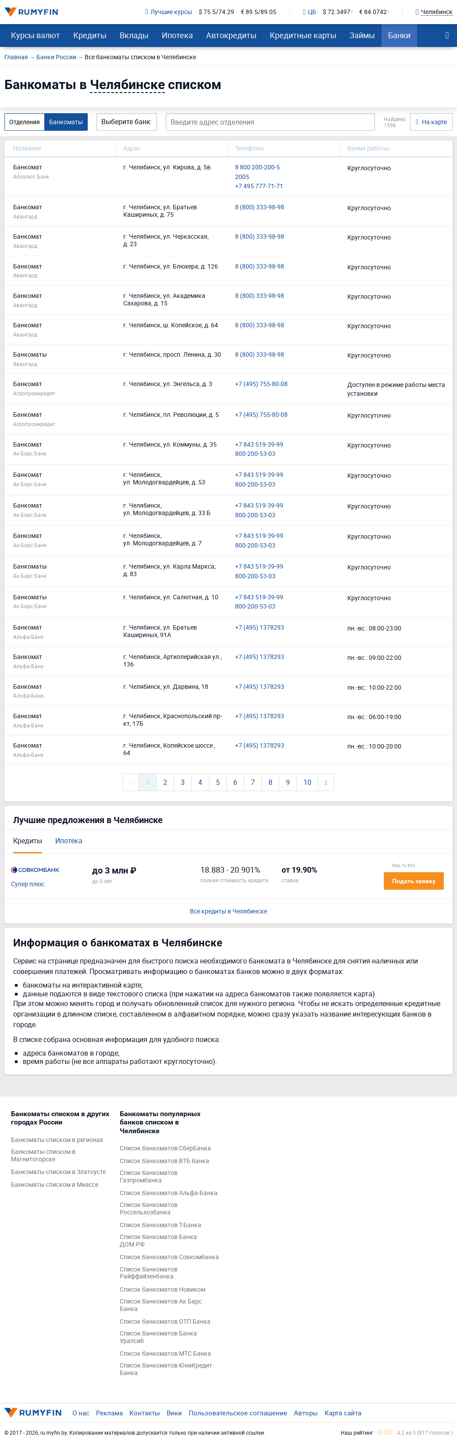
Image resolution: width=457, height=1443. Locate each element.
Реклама (109, 1413)
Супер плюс (27, 884)
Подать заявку (414, 880)
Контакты (144, 1413)
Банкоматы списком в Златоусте (58, 1172)
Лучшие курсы (169, 12)
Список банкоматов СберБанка (165, 1148)
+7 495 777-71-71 (259, 186)
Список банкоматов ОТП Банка (165, 1321)
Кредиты (90, 35)
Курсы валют (35, 35)
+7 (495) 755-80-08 (261, 384)
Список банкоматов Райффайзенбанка (149, 1273)
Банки (399, 35)
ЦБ (309, 12)
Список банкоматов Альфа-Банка (169, 1193)
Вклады (134, 35)
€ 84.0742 (373, 12)
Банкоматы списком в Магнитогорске (43, 1155)
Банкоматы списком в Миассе (54, 1185)
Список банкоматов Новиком (162, 1289)
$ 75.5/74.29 (216, 12)
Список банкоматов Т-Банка (160, 1225)
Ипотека (177, 35)
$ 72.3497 (336, 12)
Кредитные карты (303, 35)
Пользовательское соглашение (238, 1413)
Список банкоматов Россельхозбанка (149, 1208)
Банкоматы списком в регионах (57, 1140)
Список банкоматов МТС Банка (165, 1353)
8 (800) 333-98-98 (259, 207)
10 (307, 782)
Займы (362, 35)
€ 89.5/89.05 (258, 12)
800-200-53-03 (255, 454)
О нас (80, 1413)
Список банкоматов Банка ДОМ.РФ (158, 1240)
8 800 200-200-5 (257, 167)
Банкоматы (66, 122)
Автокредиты (231, 35)
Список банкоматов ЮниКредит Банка (166, 1369)
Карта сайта (343, 1413)
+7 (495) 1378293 (259, 627)
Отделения (24, 122)
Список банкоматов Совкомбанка (169, 1257)
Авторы (306, 1413)
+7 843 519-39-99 (259, 444)
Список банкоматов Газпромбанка (149, 1176)
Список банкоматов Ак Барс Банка (161, 1305)
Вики (174, 1413)
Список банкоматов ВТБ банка (164, 1161)
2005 (242, 177)
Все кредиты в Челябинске (228, 911)
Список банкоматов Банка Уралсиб (158, 1337)
